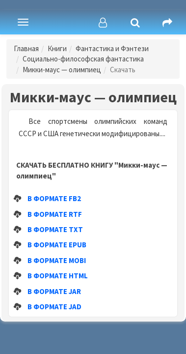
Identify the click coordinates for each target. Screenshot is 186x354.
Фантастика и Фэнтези (112, 48)
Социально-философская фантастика (83, 58)
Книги (57, 48)
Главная (26, 48)
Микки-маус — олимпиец (62, 69)
